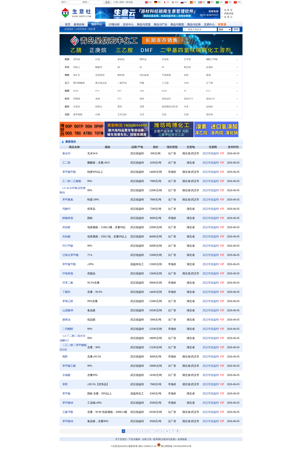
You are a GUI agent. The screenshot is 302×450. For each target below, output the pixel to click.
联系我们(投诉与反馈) (164, 439)
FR (202, 2)
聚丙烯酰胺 (79, 83)
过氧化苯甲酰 (70, 255)
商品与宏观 (143, 24)
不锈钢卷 (166, 75)
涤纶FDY (210, 98)
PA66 (164, 90)
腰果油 (66, 319)
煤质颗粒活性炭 (170, 106)
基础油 (120, 59)
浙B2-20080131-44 (147, 446)
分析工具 (146, 439)
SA (219, 2)
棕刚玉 (98, 106)
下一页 (175, 431)
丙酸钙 (66, 208)
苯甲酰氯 (67, 199)
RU (184, 2)
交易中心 (209, 24)
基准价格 (79, 24)
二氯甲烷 (122, 83)
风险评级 (228, 13)
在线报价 (69, 29)
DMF (186, 83)
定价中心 (128, 24)
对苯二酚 (67, 282)
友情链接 (182, 439)
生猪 (186, 114)
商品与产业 (160, 24)
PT (210, 2)
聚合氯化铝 (101, 83)
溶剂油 (76, 59)
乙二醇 (66, 162)
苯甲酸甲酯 (69, 171)
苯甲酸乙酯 (69, 365)
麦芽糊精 (77, 114)
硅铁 (186, 75)
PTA (119, 98)
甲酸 (142, 83)
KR (174, 2)
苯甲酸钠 (67, 402)
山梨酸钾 (67, 310)
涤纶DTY (188, 98)
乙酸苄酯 (67, 412)
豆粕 (164, 114)
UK (148, 2)
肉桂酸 (66, 236)
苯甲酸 (66, 393)
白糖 (97, 114)
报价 (122, 2)
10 (167, 431)
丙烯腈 (76, 98)
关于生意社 (121, 439)
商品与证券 (194, 24)
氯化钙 (66, 153)
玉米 (142, 114)
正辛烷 (187, 59)
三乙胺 (165, 83)
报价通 (91, 29)
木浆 (186, 106)
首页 (67, 24)
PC (185, 90)
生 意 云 (228, 17)
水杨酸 (66, 375)
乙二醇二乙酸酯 (71, 181)
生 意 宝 (228, 10)
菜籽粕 (209, 114)
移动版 (129, 2)
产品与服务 (134, 439)
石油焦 (165, 59)
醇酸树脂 (67, 218)
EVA (208, 90)
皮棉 (97, 98)
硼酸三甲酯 (212, 59)
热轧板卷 (144, 75)
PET (119, 90)
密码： (86, 2)
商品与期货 (177, 24)
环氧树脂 (67, 273)
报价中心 (96, 24)
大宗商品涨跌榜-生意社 (76, 13)
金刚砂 (209, 106)
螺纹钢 (120, 75)
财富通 (222, 24)
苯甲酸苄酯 (69, 264)
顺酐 (65, 356)
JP (166, 2)
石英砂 (76, 106)
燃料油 (143, 59)
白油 (97, 59)
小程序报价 (81, 29)
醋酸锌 (98, 67)
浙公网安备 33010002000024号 (174, 445)
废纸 (119, 106)
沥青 (142, 106)
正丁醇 (209, 83)
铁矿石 (76, 75)
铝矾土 (76, 67)
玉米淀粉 (122, 114)
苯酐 (65, 384)
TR (228, 2)
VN (237, 2)
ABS (142, 90)
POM (75, 90)
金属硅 (209, 67)
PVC (97, 90)
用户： (64, 2)
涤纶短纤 (166, 98)
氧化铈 (187, 67)
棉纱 (142, 98)
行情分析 (114, 24)
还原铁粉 (100, 75)
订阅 (115, 2)
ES (193, 2)
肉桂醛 (66, 227)
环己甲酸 (67, 245)
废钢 (208, 75)
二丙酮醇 (67, 328)
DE (157, 2)
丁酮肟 (66, 292)
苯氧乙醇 (67, 301)
